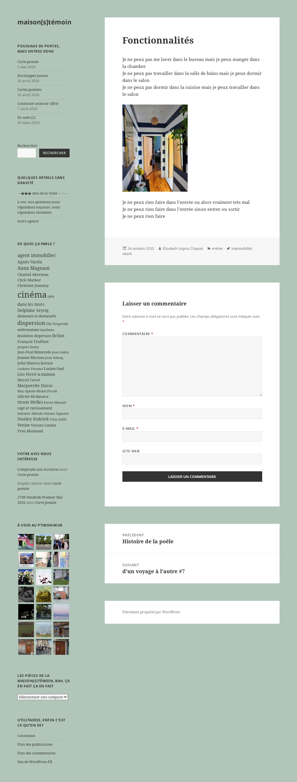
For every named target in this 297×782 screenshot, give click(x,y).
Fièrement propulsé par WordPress (151, 612)
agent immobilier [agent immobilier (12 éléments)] (36, 255)
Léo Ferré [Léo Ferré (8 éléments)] (27, 374)
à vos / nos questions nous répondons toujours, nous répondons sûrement (38, 207)
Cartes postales (29, 89)
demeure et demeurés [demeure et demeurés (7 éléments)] (36, 316)
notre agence (28, 221)
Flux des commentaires (36, 753)
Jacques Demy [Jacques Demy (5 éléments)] (28, 347)
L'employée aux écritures (38, 469)
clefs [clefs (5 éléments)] (51, 296)
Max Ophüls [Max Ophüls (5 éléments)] (26, 391)
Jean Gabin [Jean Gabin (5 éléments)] (60, 352)
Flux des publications (34, 744)
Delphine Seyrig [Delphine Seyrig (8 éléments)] (33, 310)
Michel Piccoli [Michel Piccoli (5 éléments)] (46, 391)
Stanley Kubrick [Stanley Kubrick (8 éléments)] (33, 419)
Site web (131, 451)
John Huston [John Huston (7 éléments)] (28, 363)
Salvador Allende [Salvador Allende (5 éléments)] (30, 413)
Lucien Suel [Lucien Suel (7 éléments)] (54, 368)
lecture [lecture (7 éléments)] (47, 363)
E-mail (130, 428)
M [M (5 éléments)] (38, 375)
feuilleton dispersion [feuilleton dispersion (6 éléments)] (34, 335)
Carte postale (28, 61)
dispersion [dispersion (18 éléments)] (31, 323)
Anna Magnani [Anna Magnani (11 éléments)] (33, 268)
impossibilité (241, 248)
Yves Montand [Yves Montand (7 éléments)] (30, 431)
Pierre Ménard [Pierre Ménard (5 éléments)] (55, 402)
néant (127, 253)
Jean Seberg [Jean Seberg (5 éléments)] (54, 358)
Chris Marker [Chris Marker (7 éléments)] (29, 280)
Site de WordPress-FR (34, 761)
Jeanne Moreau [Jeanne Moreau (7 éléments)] (30, 357)
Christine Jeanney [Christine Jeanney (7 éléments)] (33, 285)
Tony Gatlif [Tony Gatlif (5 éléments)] (58, 419)
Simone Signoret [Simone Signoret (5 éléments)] (56, 413)
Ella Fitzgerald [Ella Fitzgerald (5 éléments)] (57, 324)
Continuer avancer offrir (38, 103)
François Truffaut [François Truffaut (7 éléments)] (33, 341)
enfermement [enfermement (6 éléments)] (28, 329)
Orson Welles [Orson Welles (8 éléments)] (30, 402)
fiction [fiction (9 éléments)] (58, 335)
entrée (217, 248)
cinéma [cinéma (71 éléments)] (32, 294)
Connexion (26, 735)
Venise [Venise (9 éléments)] (23, 425)
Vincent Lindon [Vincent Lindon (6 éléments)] (43, 425)
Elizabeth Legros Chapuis (183, 248)
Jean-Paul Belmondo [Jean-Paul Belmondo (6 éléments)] (34, 352)
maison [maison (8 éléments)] (48, 374)
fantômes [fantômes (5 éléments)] (47, 330)
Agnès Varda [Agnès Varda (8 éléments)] (29, 262)
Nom (128, 405)
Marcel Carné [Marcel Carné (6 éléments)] (28, 379)
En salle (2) (26, 117)
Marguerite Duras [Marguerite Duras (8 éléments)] (34, 385)
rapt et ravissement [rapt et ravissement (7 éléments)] (34, 408)
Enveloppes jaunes (32, 75)
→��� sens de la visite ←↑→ (42, 193)
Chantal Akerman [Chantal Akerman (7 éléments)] (32, 274)
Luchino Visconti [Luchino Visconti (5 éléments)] (30, 369)
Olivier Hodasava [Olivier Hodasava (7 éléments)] (32, 396)
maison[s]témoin (44, 21)
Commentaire (137, 333)
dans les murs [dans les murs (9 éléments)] (30, 304)
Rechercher (27, 145)
